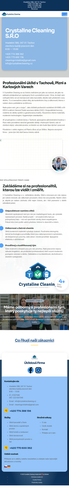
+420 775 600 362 (21, 448)
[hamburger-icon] (64, 14)
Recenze (34, 9)
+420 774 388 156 (20, 410)
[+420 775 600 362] (6, 448)
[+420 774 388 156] (6, 410)
